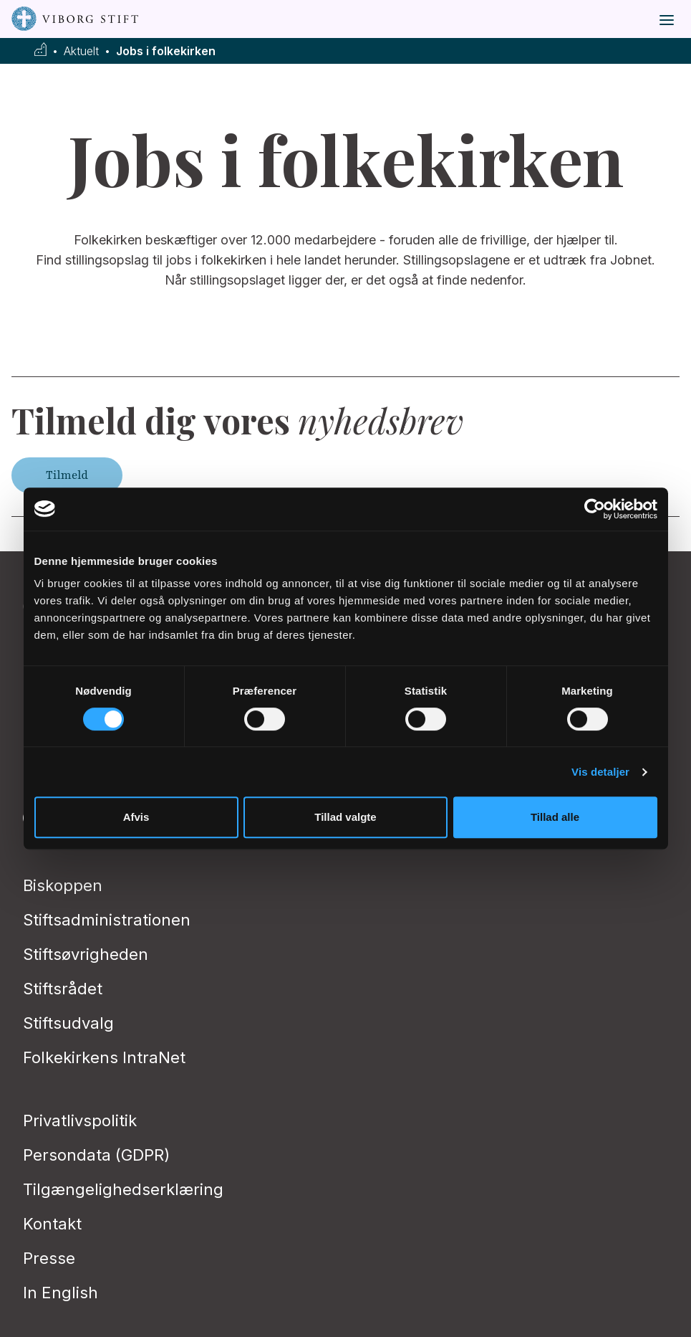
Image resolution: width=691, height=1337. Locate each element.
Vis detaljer (600, 772)
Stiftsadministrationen (106, 919)
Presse (49, 1258)
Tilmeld (67, 475)
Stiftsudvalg (68, 1023)
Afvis (136, 817)
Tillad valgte (345, 817)
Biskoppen (62, 885)
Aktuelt (81, 51)
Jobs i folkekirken (166, 51)
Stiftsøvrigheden (85, 954)
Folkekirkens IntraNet (104, 1057)
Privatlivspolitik (80, 1120)
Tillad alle (555, 817)
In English (60, 1292)
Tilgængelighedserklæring (123, 1189)
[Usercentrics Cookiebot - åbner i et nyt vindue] (594, 509)
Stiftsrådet (62, 988)
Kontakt (52, 1223)
